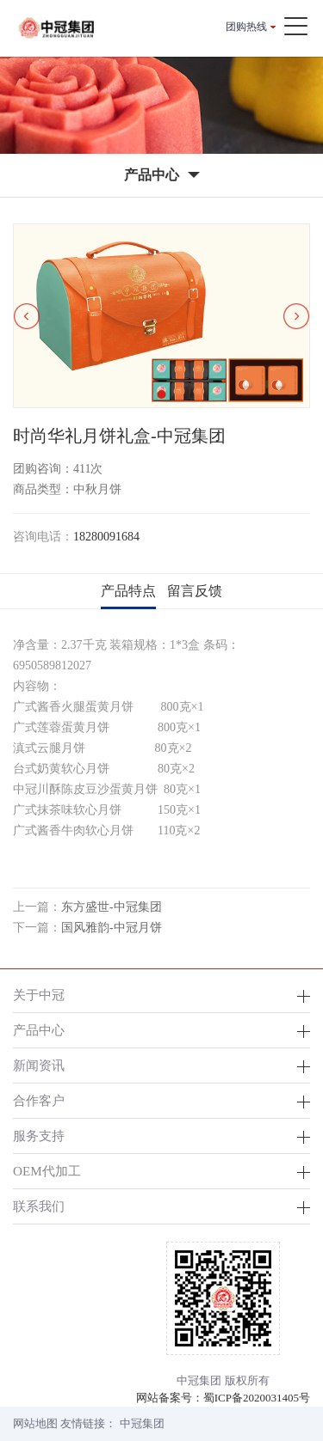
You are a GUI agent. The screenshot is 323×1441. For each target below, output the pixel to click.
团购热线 (246, 27)
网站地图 (35, 1423)
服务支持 (39, 1135)
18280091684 (106, 536)
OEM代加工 (47, 1170)
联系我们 (39, 1206)
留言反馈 (194, 590)
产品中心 (39, 1030)
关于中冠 (39, 994)
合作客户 (39, 1100)
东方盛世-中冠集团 (111, 907)
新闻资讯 (39, 1065)
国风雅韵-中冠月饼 (111, 927)
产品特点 (128, 590)
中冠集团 (142, 1423)
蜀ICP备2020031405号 (256, 1397)
